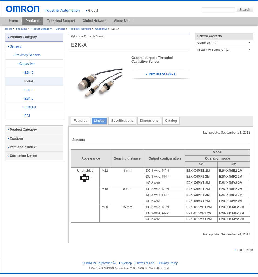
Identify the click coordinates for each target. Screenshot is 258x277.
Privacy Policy (168, 263)
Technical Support (61, 21)
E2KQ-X (29, 107)
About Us (121, 21)
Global (92, 10)
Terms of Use (144, 263)
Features (80, 121)
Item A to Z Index (22, 147)
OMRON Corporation (99, 263)
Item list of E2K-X (160, 74)
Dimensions (149, 121)
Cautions (15, 138)
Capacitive (101, 28)
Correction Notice (22, 156)
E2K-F (28, 90)
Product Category (41, 28)
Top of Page (244, 249)
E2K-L (28, 98)
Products (32, 21)
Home (13, 21)
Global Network (94, 21)
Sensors (61, 28)
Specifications (122, 121)
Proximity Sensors (80, 28)
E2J (26, 116)
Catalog (171, 121)
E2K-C (28, 73)
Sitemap (125, 263)
